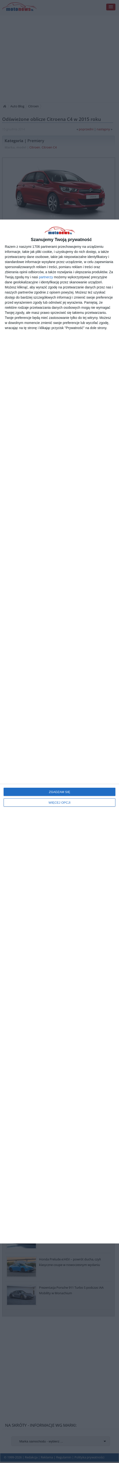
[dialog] (59, 732)
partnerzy (46, 277)
